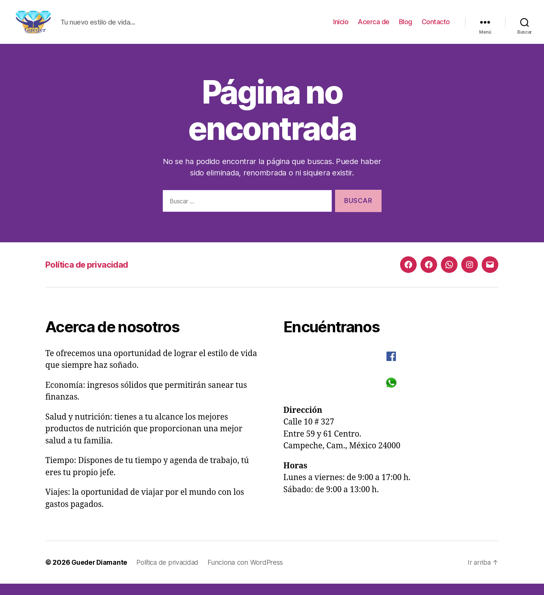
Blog (405, 27)
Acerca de (373, 27)
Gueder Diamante (100, 574)
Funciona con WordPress (250, 574)
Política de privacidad (90, 275)
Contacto (436, 27)
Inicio (340, 27)
